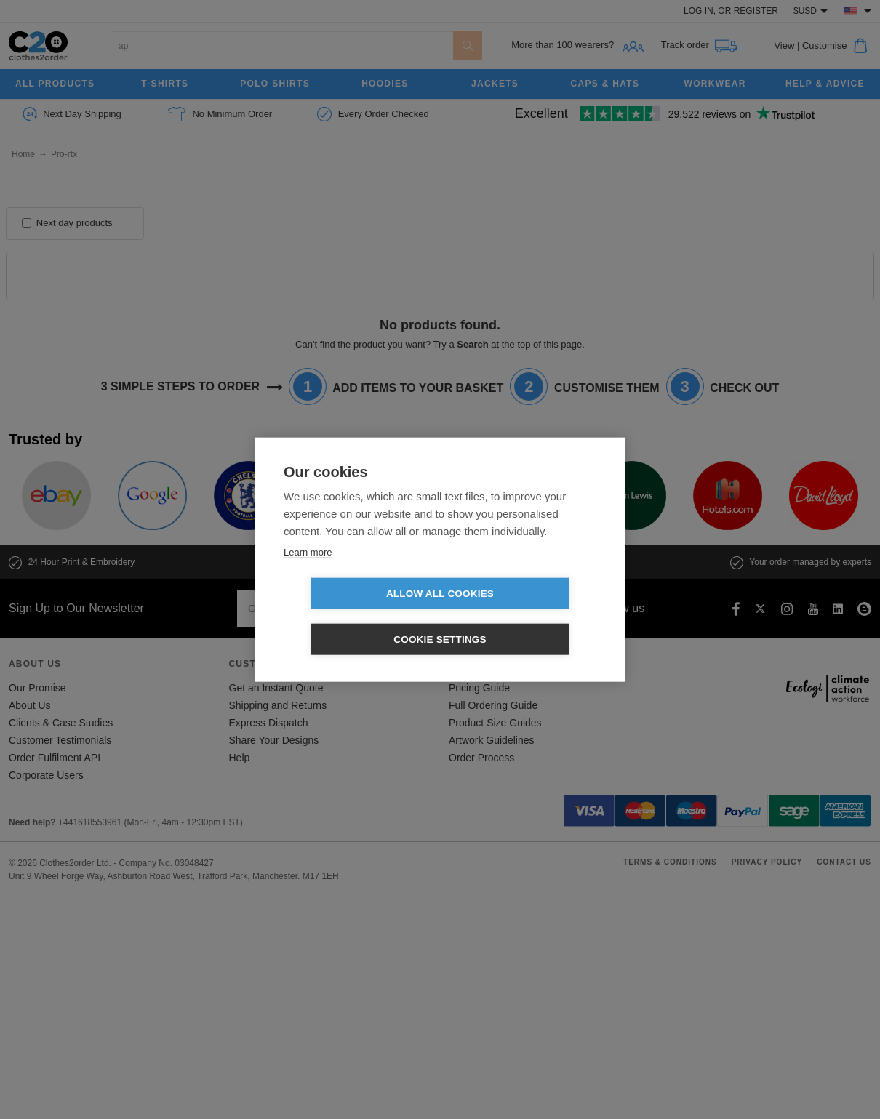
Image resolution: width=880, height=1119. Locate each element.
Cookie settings (523, 616)
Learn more (308, 574)
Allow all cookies (356, 616)
